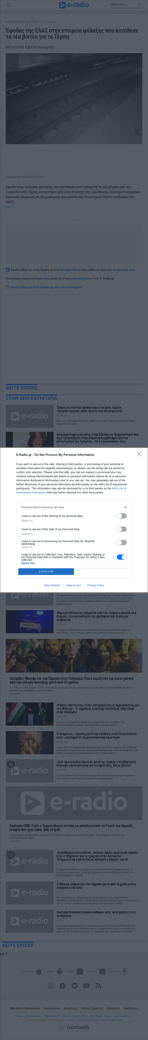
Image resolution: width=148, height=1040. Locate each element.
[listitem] (74, 507)
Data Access (73, 585)
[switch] (122, 515)
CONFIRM (46, 571)
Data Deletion (52, 585)
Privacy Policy (95, 585)
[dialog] (74, 520)
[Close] (140, 455)
